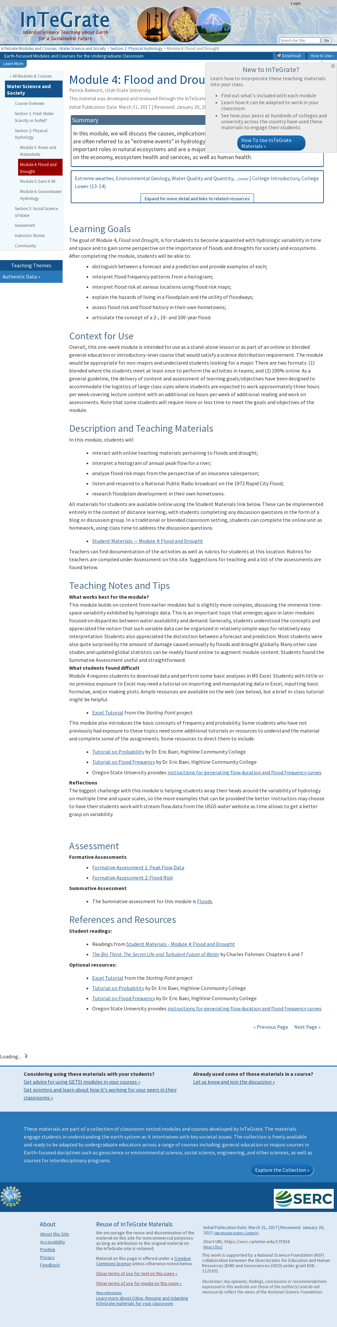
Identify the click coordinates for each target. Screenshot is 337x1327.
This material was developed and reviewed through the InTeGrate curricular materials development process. (192, 98)
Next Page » (307, 1027)
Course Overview (29, 103)
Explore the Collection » (282, 1170)
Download (288, 55)
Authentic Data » (21, 276)
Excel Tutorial (107, 712)
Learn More (13, 63)
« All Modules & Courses (31, 76)
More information (109, 1293)
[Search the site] (300, 40)
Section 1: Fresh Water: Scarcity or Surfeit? (34, 117)
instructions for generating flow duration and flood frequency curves (245, 772)
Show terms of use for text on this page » (136, 1273)
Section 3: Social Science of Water (36, 212)
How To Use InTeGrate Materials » (266, 143)
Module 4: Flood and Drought (38, 168)
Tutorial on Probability (118, 751)
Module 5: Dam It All (37, 181)
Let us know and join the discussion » (234, 1081)
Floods (204, 901)
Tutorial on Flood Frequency (123, 762)
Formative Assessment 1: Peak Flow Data (138, 867)
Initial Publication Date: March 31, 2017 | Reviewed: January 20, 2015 (163, 107)
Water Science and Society (83, 48)
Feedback (50, 1265)
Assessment (25, 225)
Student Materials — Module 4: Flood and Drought (147, 541)
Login (296, 3)
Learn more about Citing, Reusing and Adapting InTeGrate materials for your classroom (142, 1300)
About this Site (54, 1234)
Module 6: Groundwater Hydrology (41, 195)
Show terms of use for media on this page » (139, 1283)
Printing (47, 1249)
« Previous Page (270, 1027)
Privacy (47, 1257)
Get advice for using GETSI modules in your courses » (82, 1081)
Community (25, 245)
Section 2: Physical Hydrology (136, 48)
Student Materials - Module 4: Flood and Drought (180, 944)
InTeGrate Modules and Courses (29, 48)
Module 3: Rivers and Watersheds (38, 151)
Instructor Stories (30, 235)
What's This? (213, 1247)
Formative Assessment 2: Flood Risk (132, 877)
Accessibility (52, 1242)
